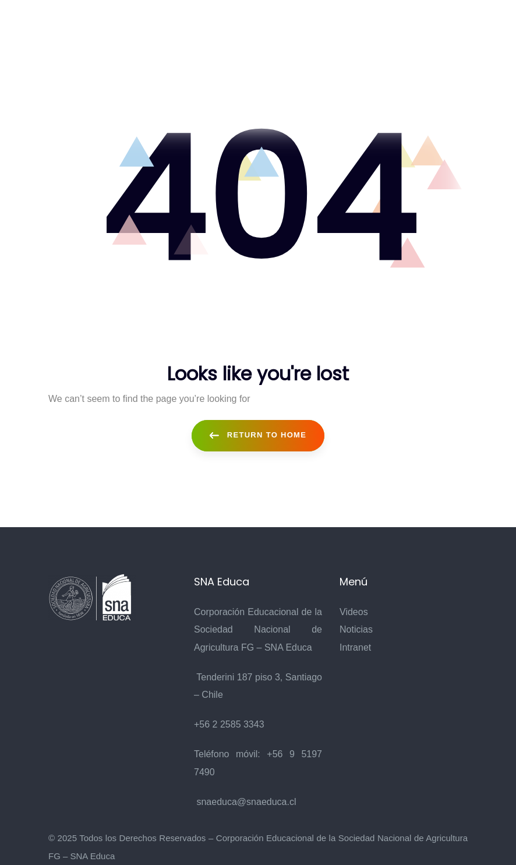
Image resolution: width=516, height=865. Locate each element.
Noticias (356, 629)
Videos (354, 612)
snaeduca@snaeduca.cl (246, 802)
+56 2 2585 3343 (229, 724)
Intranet (355, 647)
